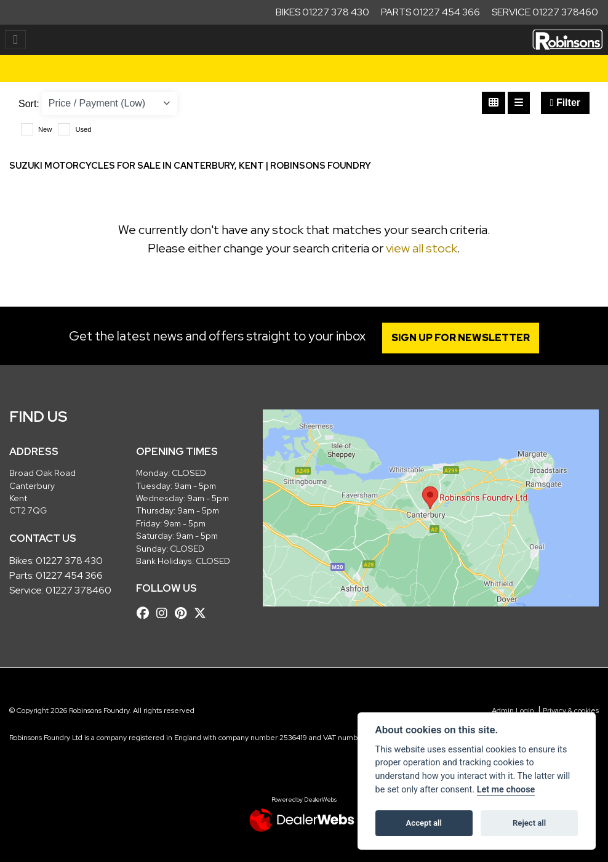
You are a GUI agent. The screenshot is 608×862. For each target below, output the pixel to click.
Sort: (28, 104)
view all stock (421, 248)
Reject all (529, 823)
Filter (565, 102)
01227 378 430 (69, 560)
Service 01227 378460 (545, 12)
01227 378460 (78, 590)
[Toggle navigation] (15, 39)
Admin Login (513, 710)
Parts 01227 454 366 (430, 12)
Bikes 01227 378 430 (322, 12)
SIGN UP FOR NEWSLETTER (460, 337)
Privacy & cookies (571, 710)
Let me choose (506, 789)
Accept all (424, 823)
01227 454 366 (69, 575)
